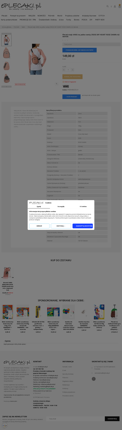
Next (6, 87)
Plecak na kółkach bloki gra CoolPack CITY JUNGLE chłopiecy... (114, 325)
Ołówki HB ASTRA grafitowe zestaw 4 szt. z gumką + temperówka (38, 325)
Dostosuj (61, 226)
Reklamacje (66, 385)
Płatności (65, 377)
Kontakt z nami (67, 367)
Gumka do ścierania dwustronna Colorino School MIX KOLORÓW (68, 325)
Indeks (64, 90)
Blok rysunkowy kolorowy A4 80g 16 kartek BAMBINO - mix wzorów (23, 325)
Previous (6, 34)
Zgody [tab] (39, 206)
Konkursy (65, 388)
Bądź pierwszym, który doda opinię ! (15, 344)
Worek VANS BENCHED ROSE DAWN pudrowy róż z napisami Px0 (7, 286)
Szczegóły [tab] (61, 206)
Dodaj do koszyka (72, 77)
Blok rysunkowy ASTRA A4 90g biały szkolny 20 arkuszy (99, 324)
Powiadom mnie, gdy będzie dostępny (79, 50)
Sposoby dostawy (67, 374)
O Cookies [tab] (83, 206)
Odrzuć (39, 226)
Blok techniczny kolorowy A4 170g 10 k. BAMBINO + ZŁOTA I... (7, 325)
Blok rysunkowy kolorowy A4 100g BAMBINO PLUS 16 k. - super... (53, 325)
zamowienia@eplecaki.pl (102, 373)
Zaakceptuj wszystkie (84, 226)
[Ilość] (68, 69)
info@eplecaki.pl (43, 367)
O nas (64, 370)
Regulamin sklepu (67, 381)
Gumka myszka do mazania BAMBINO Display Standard (84, 324)
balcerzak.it (13, 401)
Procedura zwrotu (67, 396)
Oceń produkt (71, 97)
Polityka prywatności (68, 392)
